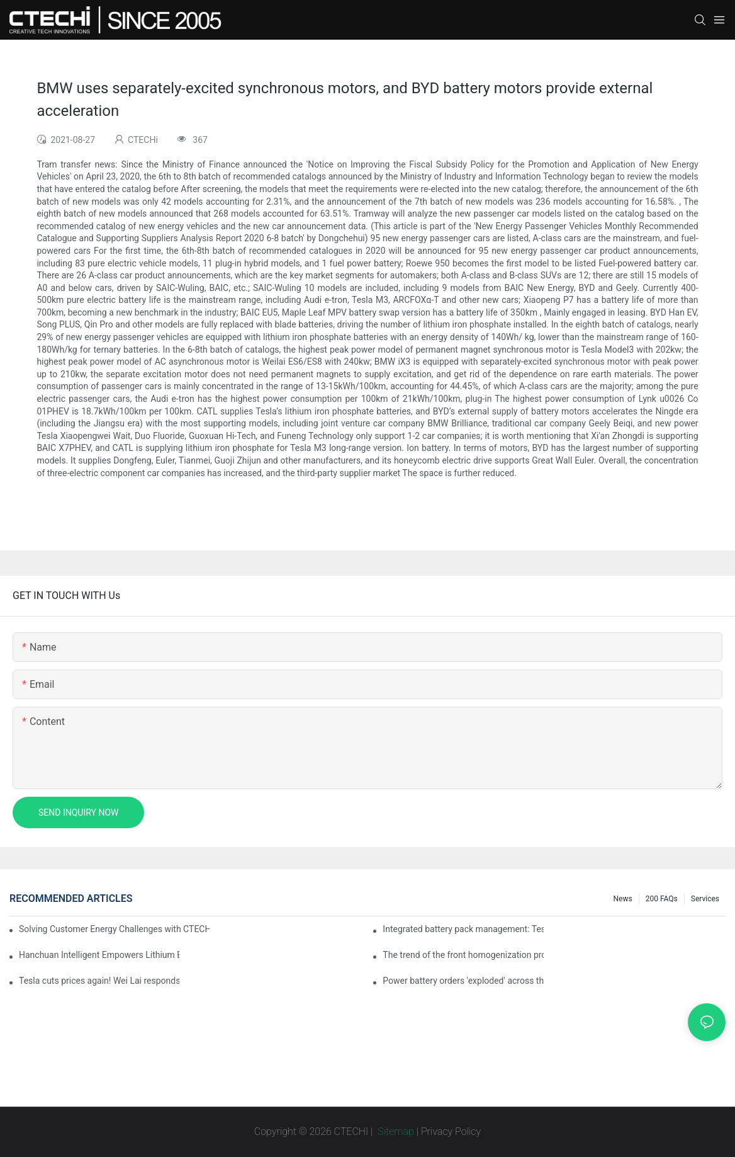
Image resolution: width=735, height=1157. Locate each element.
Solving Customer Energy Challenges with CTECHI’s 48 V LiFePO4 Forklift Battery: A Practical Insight (114, 929)
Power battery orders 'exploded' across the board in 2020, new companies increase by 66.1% (463, 981)
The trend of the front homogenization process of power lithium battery (463, 955)
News (623, 898)
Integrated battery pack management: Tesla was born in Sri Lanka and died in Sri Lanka (463, 929)
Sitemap (394, 1131)
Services (705, 898)
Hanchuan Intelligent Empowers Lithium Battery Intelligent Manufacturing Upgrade (99, 955)
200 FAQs (662, 898)
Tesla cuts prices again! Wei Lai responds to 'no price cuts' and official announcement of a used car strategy (99, 981)
